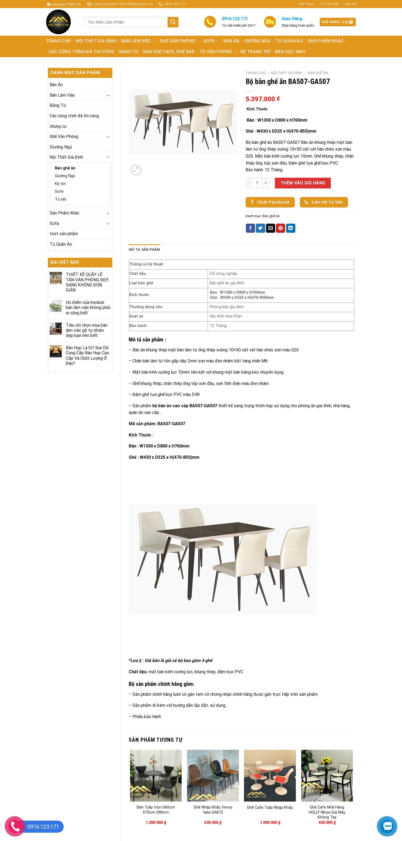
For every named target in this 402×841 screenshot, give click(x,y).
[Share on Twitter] (260, 228)
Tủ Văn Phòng (217, 51)
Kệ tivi (60, 183)
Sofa (210, 41)
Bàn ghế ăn (65, 168)
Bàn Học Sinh (290, 51)
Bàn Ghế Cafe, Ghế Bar (169, 51)
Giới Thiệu (306, 4)
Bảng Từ (128, 51)
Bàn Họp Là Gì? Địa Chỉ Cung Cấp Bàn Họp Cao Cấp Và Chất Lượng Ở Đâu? (87, 355)
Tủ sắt (60, 199)
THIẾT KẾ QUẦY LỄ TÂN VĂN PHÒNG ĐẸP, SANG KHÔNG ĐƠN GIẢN (87, 282)
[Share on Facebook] (250, 228)
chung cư (58, 126)
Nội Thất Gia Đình (96, 40)
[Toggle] (108, 95)
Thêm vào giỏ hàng (303, 182)
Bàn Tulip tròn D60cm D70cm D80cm (156, 810)
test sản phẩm (64, 233)
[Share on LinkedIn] (290, 228)
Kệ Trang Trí (255, 51)
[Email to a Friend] (270, 228)
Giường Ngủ (257, 40)
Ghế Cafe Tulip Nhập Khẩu (270, 807)
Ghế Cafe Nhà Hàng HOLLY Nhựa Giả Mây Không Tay (327, 812)
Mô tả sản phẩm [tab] (144, 249)
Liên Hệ (350, 4)
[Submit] (173, 22)
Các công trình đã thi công (81, 51)
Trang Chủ (58, 40)
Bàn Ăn (231, 40)
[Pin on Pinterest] (280, 228)
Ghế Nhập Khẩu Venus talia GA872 (212, 810)
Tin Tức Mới (329, 4)
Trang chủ (255, 73)
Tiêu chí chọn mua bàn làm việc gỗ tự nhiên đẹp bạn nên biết (86, 330)
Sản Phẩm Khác (327, 41)
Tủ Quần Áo (289, 40)
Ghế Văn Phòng (179, 41)
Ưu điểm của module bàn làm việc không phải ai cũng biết (88, 307)
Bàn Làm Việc (138, 41)
